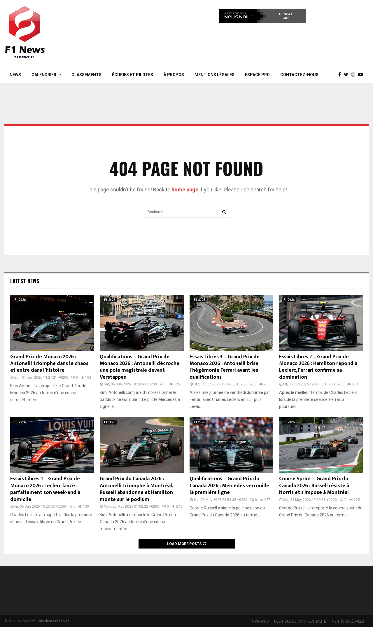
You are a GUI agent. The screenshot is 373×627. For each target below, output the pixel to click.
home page (184, 189)
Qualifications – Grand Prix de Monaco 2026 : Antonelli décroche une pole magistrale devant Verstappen (139, 367)
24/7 (286, 18)
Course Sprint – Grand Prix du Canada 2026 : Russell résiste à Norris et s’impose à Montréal (314, 485)
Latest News (24, 281)
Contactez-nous (299, 74)
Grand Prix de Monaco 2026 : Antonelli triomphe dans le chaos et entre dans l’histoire (49, 363)
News (15, 74)
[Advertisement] (262, 43)
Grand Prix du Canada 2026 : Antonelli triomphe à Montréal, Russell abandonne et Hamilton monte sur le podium (136, 489)
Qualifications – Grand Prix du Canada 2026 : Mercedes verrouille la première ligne (229, 485)
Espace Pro (257, 74)
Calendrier (43, 74)
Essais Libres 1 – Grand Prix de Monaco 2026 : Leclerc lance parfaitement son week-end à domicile (45, 489)
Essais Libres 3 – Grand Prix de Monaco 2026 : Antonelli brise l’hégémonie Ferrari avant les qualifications (225, 367)
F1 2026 (20, 299)
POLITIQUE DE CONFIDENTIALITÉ (300, 621)
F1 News (285, 14)
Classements (86, 74)
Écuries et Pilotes (132, 74)
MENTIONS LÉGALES (214, 74)
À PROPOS (174, 74)
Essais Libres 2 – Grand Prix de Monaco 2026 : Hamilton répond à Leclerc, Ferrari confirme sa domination (318, 367)
